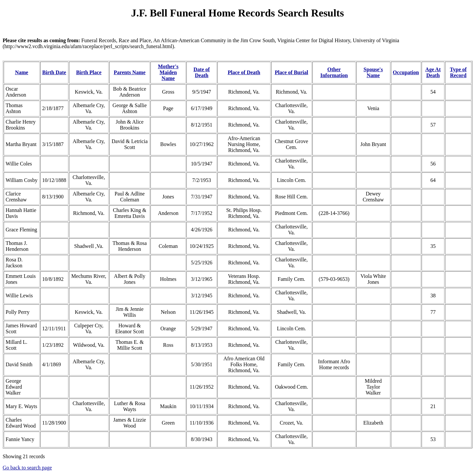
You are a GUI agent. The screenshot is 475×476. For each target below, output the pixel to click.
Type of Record (458, 72)
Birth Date (54, 72)
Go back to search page (27, 467)
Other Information (334, 72)
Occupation (406, 72)
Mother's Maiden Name (168, 72)
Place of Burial (291, 72)
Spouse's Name (373, 72)
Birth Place (89, 72)
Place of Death (244, 72)
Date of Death (202, 72)
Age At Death (433, 72)
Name (21, 72)
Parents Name (129, 72)
